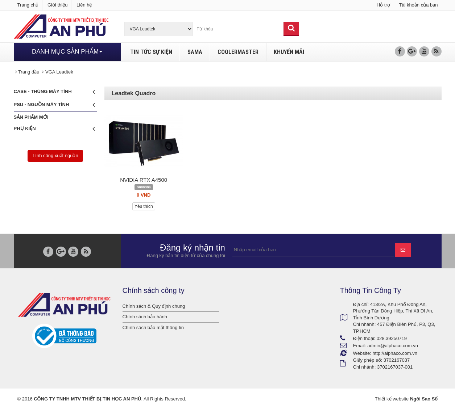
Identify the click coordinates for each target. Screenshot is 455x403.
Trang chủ (28, 5)
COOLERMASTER (238, 52)
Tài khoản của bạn (418, 5)
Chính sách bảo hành (145, 316)
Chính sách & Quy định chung (154, 306)
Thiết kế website (392, 399)
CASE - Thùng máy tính (54, 92)
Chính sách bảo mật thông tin (153, 327)
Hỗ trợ (383, 5)
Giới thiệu (57, 5)
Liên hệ (84, 5)
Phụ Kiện (54, 128)
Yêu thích (144, 206)
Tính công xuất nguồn (55, 155)
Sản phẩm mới (31, 117)
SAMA (194, 52)
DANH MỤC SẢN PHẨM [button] (67, 51)
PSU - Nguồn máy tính (54, 105)
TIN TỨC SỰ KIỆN (151, 52)
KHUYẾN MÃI (289, 52)
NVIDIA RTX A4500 (143, 180)
